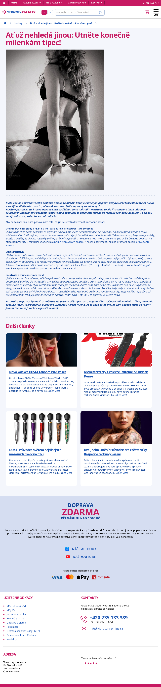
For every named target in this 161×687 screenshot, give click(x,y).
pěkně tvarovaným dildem (68, 241)
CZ (44, 12)
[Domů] (5, 2)
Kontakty (96, 2)
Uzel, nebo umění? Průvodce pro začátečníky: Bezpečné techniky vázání (115, 452)
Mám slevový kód (77, 2)
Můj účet (11, 610)
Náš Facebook (84, 549)
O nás (14, 2)
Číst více (54, 390)
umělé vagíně (142, 265)
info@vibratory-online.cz (106, 628)
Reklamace (12, 626)
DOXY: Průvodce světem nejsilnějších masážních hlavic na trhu (35, 452)
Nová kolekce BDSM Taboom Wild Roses (37, 372)
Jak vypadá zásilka (16, 614)
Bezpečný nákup (16, 618)
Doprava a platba (16, 622)
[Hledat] (80, 12)
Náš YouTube (84, 556)
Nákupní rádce (30, 2)
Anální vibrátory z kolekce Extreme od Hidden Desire (116, 374)
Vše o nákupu (53, 2)
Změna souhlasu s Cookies (21, 635)
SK (50, 12)
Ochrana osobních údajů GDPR (23, 630)
